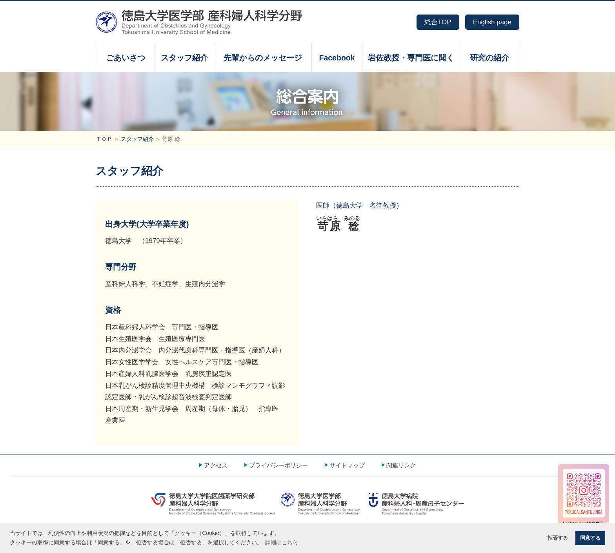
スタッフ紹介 (184, 57)
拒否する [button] (558, 538)
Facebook (337, 57)
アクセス (215, 465)
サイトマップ (347, 465)
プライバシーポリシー (278, 465)
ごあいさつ (125, 57)
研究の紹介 (489, 57)
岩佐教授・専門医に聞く (411, 57)
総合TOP (437, 22)
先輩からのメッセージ (263, 57)
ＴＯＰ (104, 139)
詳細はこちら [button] (281, 542)
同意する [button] (590, 538)
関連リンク (401, 465)
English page (492, 22)
